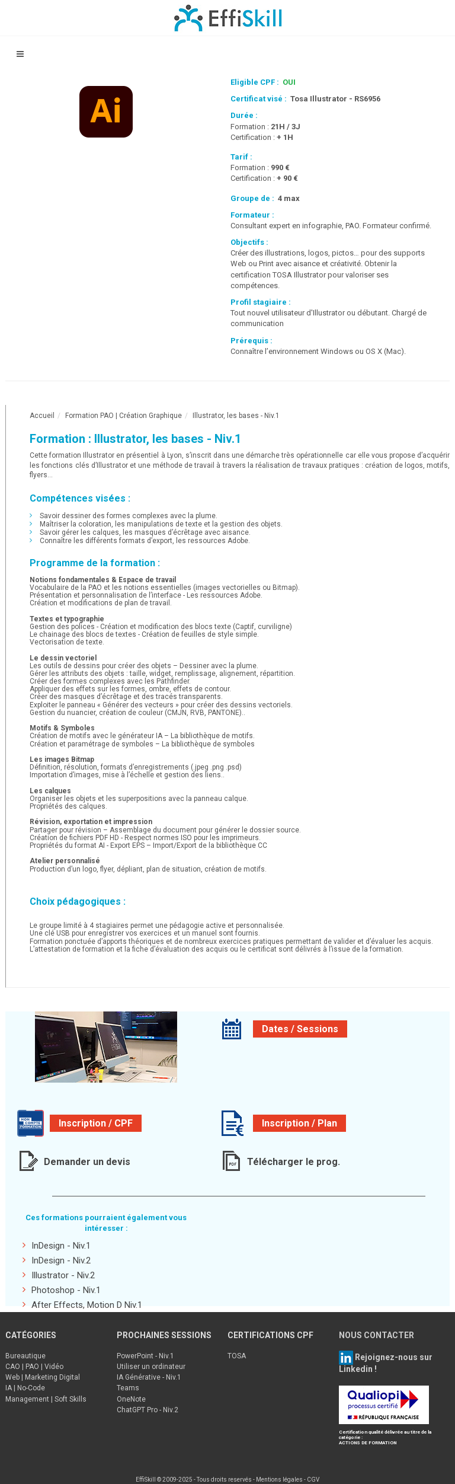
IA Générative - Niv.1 (149, 1377)
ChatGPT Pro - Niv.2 (147, 1409)
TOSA (237, 1355)
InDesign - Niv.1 (57, 1245)
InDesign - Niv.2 (57, 1260)
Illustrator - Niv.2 (59, 1275)
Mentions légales (279, 1479)
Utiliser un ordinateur (151, 1366)
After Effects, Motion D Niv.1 (82, 1305)
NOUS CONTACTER (376, 1335)
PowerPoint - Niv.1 (145, 1355)
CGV (313, 1479)
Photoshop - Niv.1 (62, 1290)
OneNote (131, 1399)
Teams (128, 1388)
